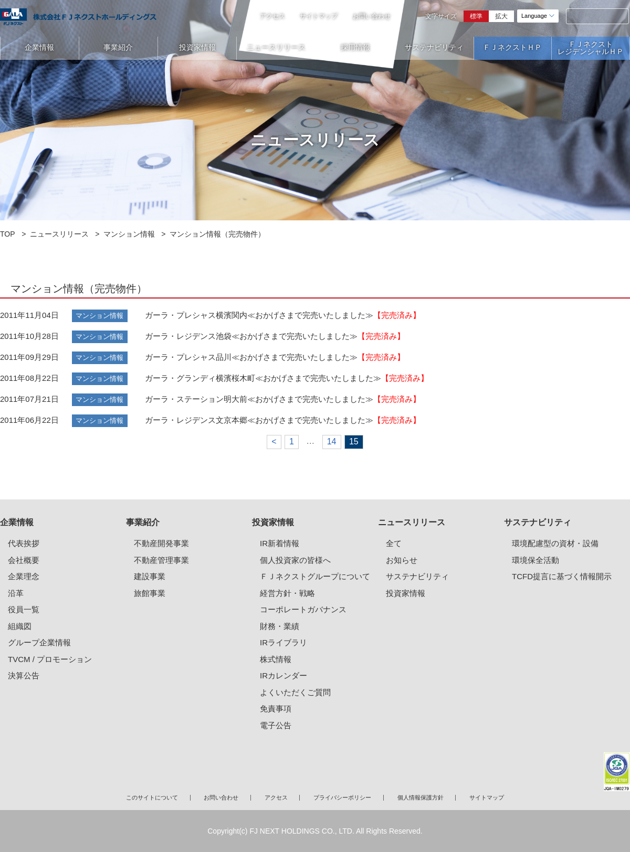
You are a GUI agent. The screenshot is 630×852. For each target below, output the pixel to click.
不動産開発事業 (161, 543)
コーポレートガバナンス (303, 609)
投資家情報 (197, 47)
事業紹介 (118, 47)
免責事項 (275, 708)
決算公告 (23, 675)
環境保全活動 (535, 560)
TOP (7, 234)
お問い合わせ (372, 16)
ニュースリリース (276, 47)
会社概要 (23, 560)
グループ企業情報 (39, 642)
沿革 (16, 593)
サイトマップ (319, 16)
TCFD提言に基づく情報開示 (562, 576)
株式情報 (275, 659)
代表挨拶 (23, 543)
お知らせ (401, 560)
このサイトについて (152, 797)
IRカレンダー (283, 675)
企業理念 (23, 576)
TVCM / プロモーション (50, 659)
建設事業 (149, 576)
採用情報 (355, 47)
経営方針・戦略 (287, 593)
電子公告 (275, 725)
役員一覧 (23, 609)
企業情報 (39, 47)
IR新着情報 (279, 543)
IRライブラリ (283, 642)
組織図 (20, 626)
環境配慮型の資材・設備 (555, 543)
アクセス (272, 16)
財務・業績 (279, 626)
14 (332, 441)
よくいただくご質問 (295, 692)
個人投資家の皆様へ (295, 560)
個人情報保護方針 (420, 797)
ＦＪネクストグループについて (315, 576)
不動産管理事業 (161, 560)
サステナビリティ (434, 47)
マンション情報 (129, 234)
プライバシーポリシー (342, 797)
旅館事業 (149, 593)
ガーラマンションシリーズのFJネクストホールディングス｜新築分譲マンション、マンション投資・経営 (78, 16)
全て (394, 543)
